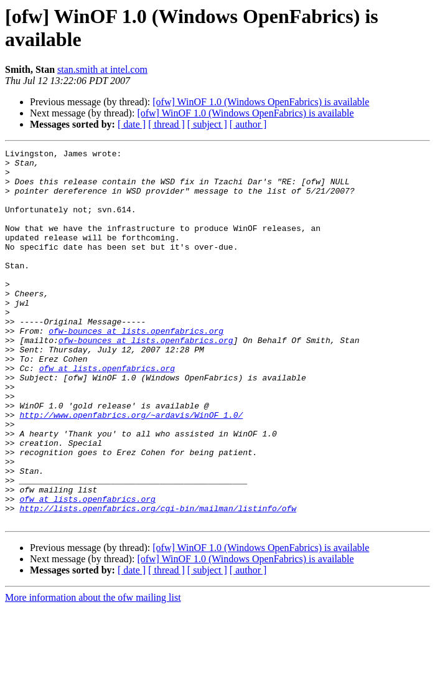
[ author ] (248, 124)
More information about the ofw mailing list (93, 672)
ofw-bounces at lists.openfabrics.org (136, 368)
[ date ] (132, 124)
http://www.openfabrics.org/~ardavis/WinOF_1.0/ (131, 468)
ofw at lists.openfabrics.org (107, 412)
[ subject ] (207, 124)
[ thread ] (166, 124)
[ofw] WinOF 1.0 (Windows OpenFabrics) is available (260, 102)
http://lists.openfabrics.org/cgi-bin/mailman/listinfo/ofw (157, 580)
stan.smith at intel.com (102, 69)
